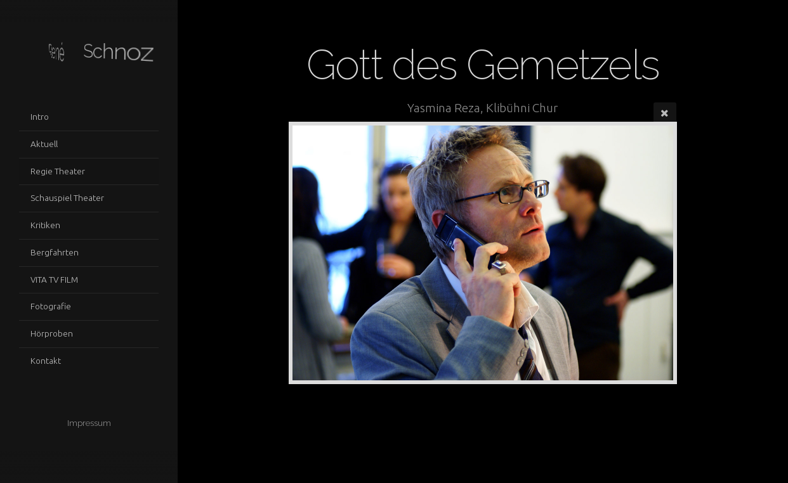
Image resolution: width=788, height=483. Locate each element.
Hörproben (51, 333)
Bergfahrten (54, 252)
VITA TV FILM (54, 279)
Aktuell (44, 144)
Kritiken (45, 225)
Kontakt (45, 361)
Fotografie (50, 306)
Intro (39, 117)
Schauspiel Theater (67, 198)
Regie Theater (57, 171)
